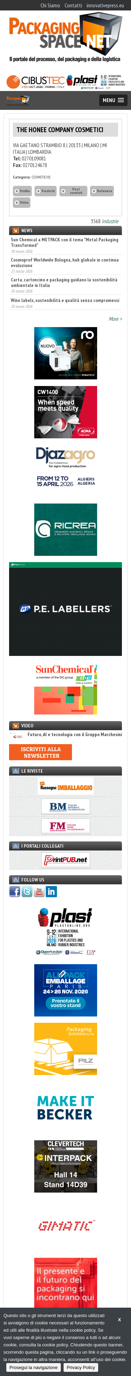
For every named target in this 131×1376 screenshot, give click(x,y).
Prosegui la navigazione (33, 1367)
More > (115, 318)
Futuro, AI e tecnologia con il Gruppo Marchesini (65, 734)
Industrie (110, 221)
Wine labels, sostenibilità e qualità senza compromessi (65, 300)
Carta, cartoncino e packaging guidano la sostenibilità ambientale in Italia (64, 282)
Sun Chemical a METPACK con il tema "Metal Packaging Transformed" (64, 242)
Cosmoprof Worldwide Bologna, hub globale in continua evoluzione (65, 262)
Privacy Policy (81, 1367)
